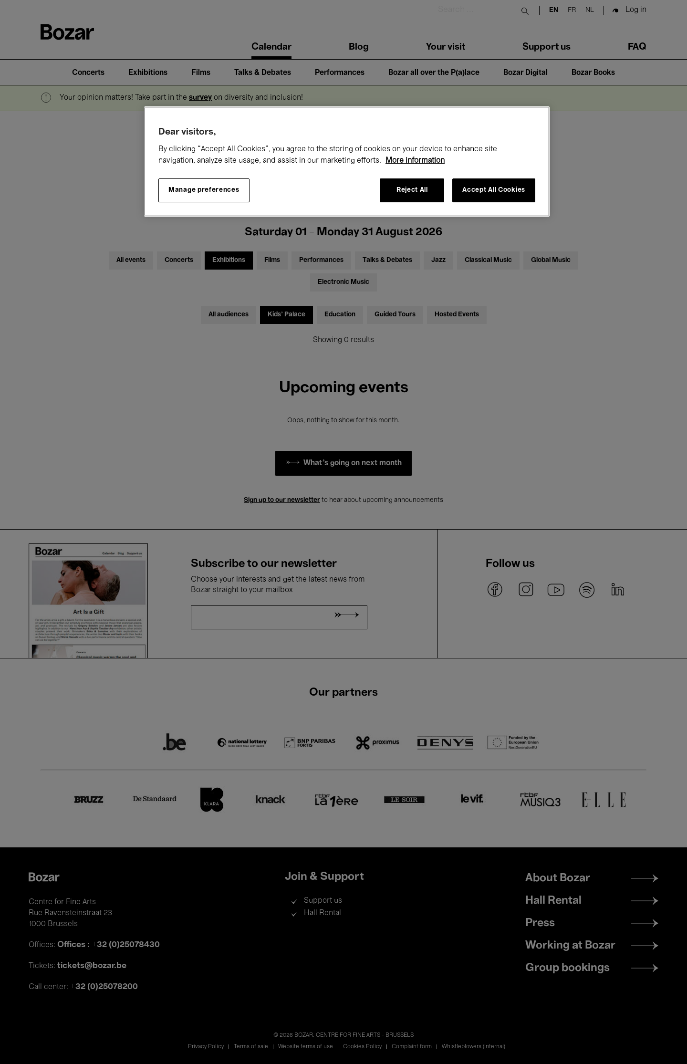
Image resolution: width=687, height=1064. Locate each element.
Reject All (412, 190)
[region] (347, 161)
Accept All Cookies (493, 190)
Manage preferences (203, 190)
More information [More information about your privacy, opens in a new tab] (415, 160)
